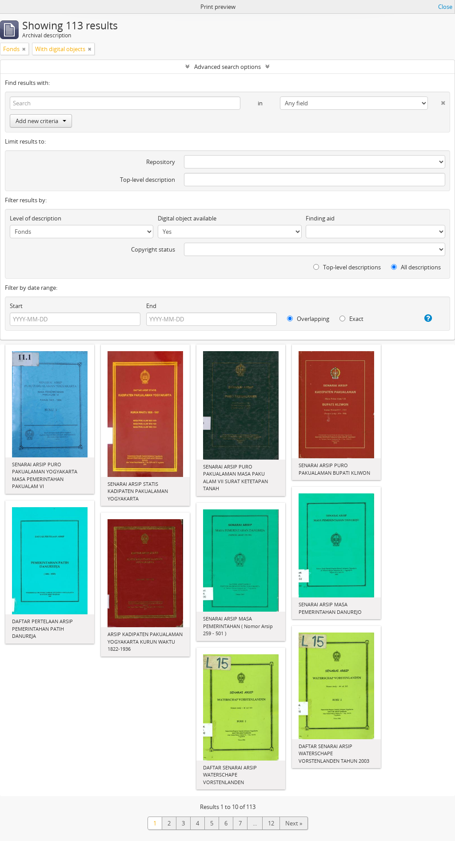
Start (16, 306)
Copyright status (153, 249)
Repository (160, 162)
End (151, 306)
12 (271, 823)
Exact (351, 319)
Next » (293, 823)
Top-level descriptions (347, 267)
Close (445, 7)
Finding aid (320, 218)
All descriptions (416, 267)
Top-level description (147, 180)
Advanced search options (227, 67)
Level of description (35, 218)
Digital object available (187, 218)
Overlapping (308, 319)
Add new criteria (41, 121)
